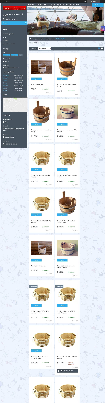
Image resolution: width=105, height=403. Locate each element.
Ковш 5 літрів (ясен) (37, 84)
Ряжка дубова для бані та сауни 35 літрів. (90, 266)
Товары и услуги (41, 4)
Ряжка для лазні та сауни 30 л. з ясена (66, 266)
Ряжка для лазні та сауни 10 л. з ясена (41, 131)
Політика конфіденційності (71, 401)
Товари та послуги (38, 39)
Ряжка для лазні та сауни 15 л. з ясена (66, 131)
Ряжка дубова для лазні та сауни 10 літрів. (40, 221)
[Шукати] (25, 23)
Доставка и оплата (72, 4)
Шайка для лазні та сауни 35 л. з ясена (40, 318)
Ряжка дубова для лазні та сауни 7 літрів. (65, 176)
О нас (53, 4)
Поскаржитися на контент (56, 401)
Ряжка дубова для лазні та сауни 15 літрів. (65, 221)
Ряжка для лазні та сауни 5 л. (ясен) (66, 85)
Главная (31, 4)
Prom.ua (61, 399)
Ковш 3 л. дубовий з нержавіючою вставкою (64, 318)
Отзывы (5, 40)
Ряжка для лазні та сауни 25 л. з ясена (41, 176)
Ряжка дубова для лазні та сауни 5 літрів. (40, 370)
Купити (36, 79)
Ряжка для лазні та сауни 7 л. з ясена (91, 85)
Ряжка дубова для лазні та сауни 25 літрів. (90, 221)
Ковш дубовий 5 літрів (88, 175)
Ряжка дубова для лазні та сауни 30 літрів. (90, 318)
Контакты (60, 4)
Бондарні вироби (50, 39)
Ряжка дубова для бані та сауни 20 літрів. (39, 266)
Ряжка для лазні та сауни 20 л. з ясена (91, 131)
